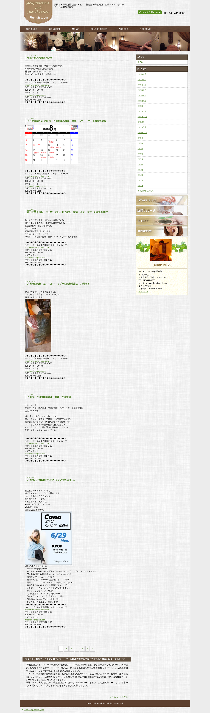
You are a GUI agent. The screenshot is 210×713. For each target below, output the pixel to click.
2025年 (140, 138)
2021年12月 (142, 117)
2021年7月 (142, 127)
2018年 (140, 175)
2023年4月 (142, 95)
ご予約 (162, 231)
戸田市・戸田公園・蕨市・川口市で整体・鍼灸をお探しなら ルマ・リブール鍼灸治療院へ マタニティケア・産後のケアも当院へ (38, 12)
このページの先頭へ (120, 697)
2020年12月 (142, 133)
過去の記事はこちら (146, 191)
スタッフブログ (162, 200)
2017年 (140, 180)
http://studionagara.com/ (35, 95)
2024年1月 (142, 85)
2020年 (140, 164)
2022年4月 (142, 106)
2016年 (140, 186)
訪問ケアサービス (162, 210)
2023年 (140, 149)
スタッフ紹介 (162, 221)
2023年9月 (142, 90)
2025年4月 (142, 74)
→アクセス (143, 291)
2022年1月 (142, 111)
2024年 (140, 143)
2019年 (140, 170)
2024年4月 (142, 79)
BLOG (140, 62)
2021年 (140, 159)
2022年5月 (142, 101)
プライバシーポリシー (34, 710)
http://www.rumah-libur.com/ (37, 85)
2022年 (140, 154)
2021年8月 (142, 122)
